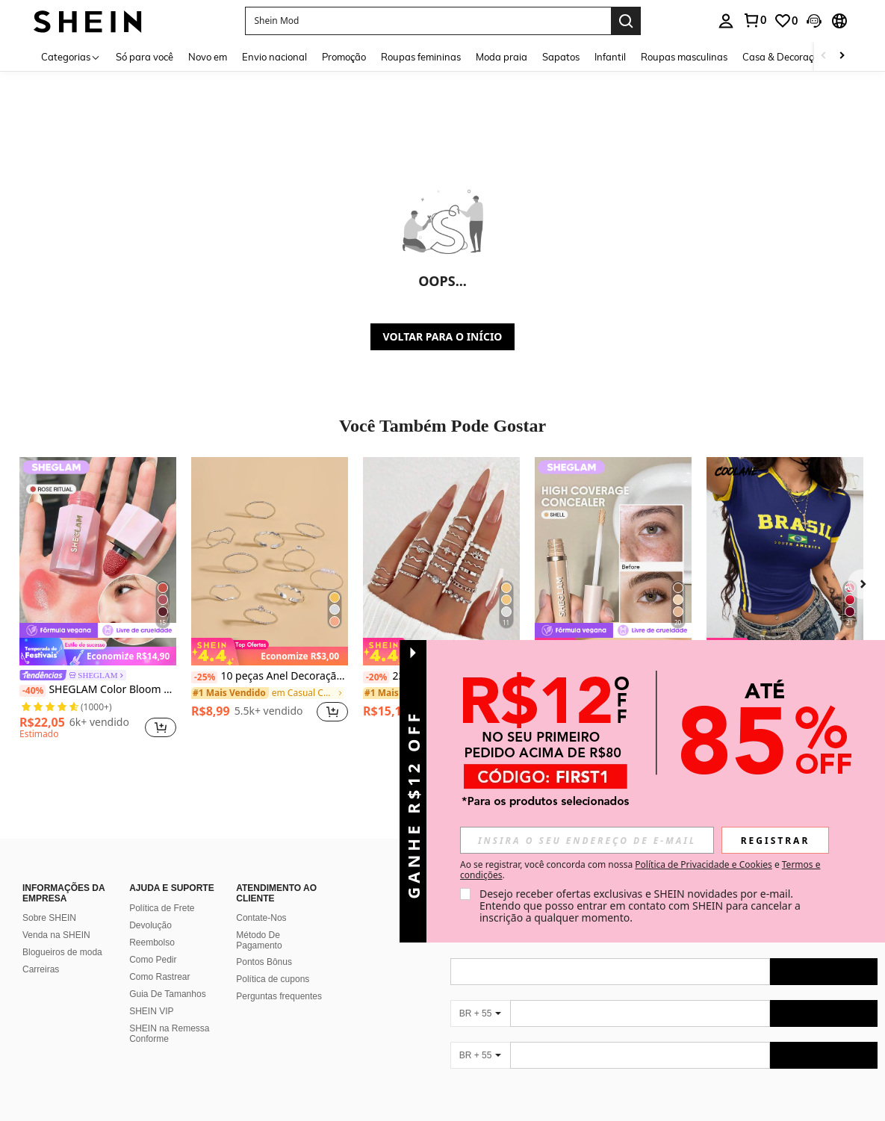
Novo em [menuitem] (207, 57)
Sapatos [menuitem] (561, 57)
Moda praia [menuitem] (501, 57)
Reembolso (152, 942)
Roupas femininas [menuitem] (421, 57)
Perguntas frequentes (279, 996)
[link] (754, 20)
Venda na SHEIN (56, 935)
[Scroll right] (841, 56)
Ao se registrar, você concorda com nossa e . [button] (640, 870)
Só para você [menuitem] (144, 57)
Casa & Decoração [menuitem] (783, 57)
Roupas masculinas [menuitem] (684, 57)
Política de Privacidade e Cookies (703, 864)
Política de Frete (161, 908)
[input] (587, 840)
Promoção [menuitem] (344, 57)
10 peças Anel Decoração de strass (269, 676)
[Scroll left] (824, 56)
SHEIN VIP (151, 1011)
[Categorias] (71, 56)
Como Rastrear (159, 977)
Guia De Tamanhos (167, 994)
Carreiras (40, 969)
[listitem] (97, 600)
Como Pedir (152, 959)
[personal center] (726, 21)
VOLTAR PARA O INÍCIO (443, 336)
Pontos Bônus (264, 962)
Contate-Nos (261, 918)
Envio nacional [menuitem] (274, 57)
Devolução (150, 925)
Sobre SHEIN (49, 918)
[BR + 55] (480, 1013)
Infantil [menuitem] (610, 57)
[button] (428, 21)
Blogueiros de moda (62, 952)
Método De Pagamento (259, 940)
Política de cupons (272, 979)
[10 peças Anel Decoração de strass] (269, 561)
